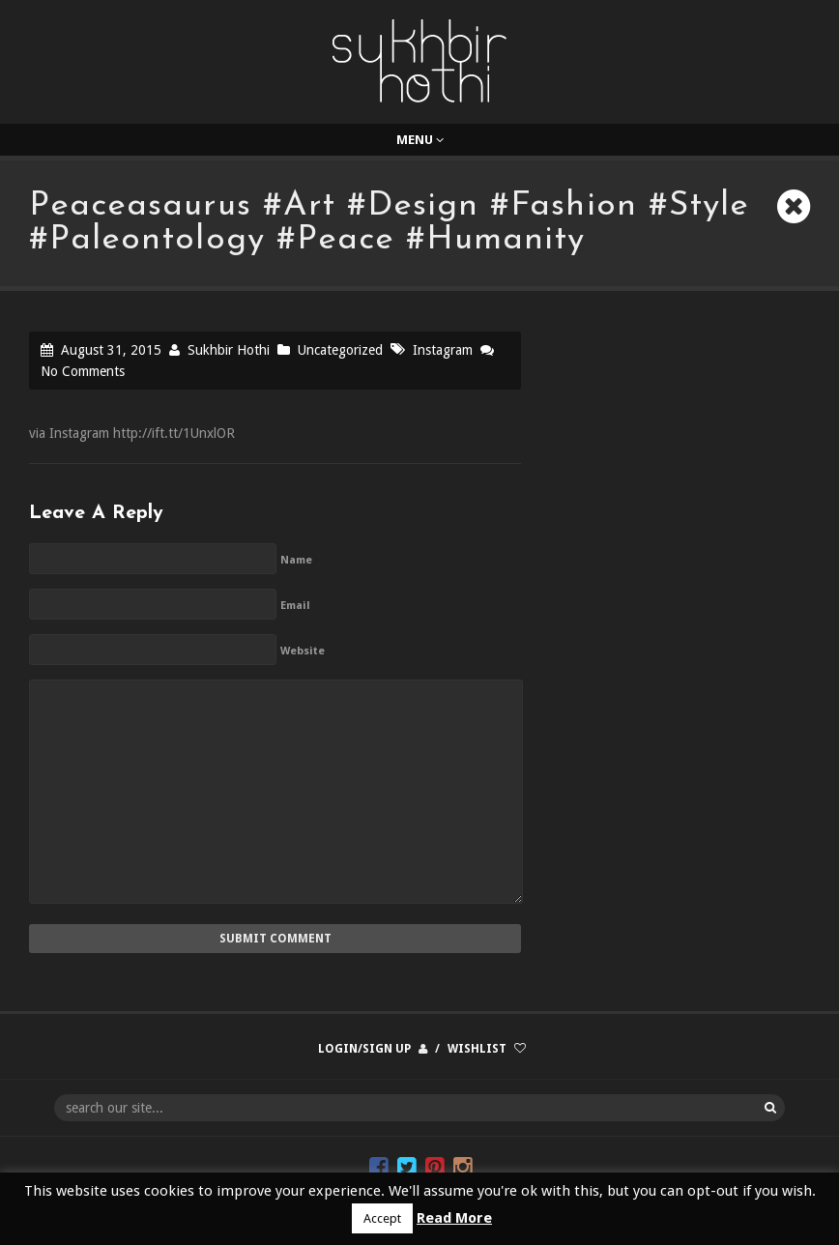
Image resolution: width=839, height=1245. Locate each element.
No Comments (83, 371)
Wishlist (477, 1049)
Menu (420, 139)
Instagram (443, 350)
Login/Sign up (364, 1049)
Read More (454, 1218)
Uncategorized (340, 350)
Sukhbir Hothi (229, 350)
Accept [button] (382, 1218)
